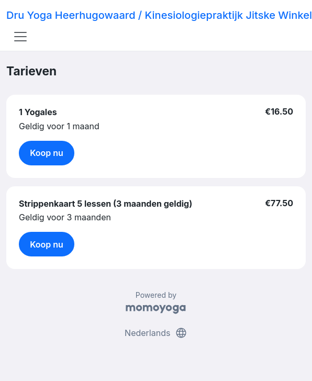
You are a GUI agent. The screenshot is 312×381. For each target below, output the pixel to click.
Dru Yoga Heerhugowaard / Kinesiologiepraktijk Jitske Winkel (159, 15)
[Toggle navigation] (20, 37)
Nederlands (156, 333)
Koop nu (46, 153)
